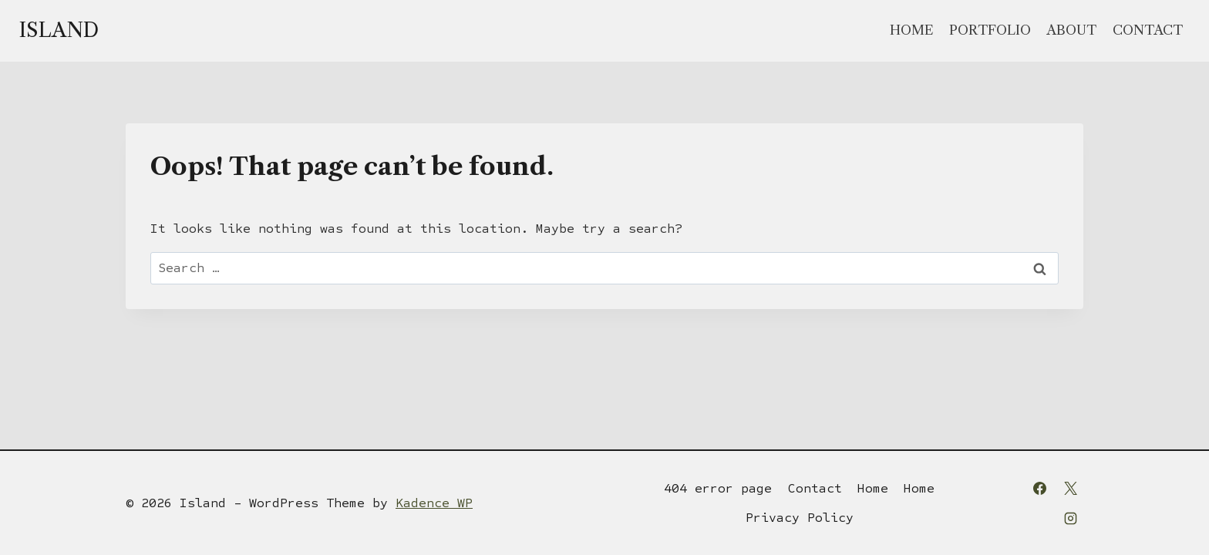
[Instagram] (1070, 518)
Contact (1148, 30)
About (1071, 30)
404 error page (718, 488)
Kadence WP (434, 503)
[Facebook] (1040, 488)
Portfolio (990, 30)
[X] (1070, 488)
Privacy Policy (800, 518)
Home (912, 30)
